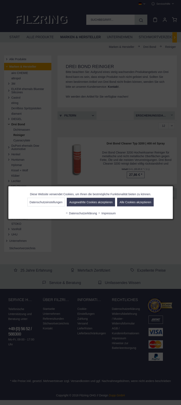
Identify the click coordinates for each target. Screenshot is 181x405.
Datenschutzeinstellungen (46, 202)
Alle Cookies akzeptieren (135, 202)
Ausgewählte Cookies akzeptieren (91, 202)
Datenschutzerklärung (81, 213)
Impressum (107, 213)
